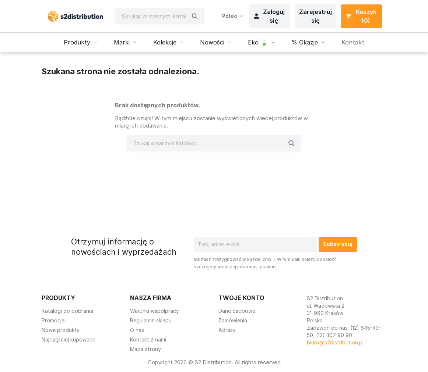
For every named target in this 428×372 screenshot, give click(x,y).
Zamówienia (232, 320)
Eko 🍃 (262, 42)
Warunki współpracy (154, 311)
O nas (137, 330)
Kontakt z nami (148, 339)
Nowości (216, 42)
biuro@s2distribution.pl (335, 342)
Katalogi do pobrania (67, 311)
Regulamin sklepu (151, 320)
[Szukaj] (154, 16)
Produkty (81, 42)
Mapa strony (145, 349)
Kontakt (352, 42)
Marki (126, 42)
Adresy (227, 330)
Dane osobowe (236, 311)
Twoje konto (241, 297)
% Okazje (309, 42)
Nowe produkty (61, 330)
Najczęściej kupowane (68, 339)
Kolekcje (169, 42)
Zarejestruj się (315, 16)
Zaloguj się (269, 16)
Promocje (53, 320)
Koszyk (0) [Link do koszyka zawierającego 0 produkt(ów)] (360, 16)
